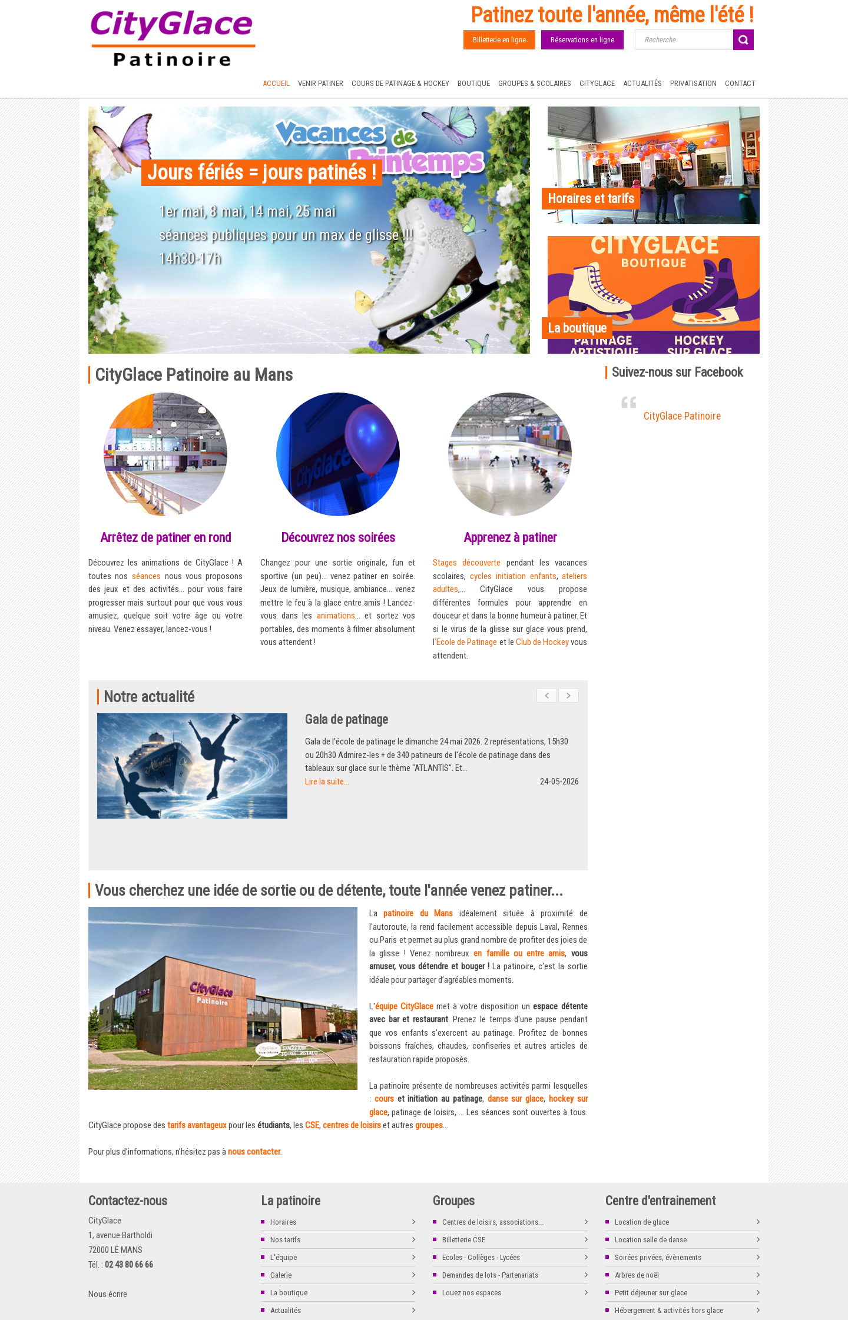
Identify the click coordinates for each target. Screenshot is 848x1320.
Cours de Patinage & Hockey (400, 83)
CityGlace (597, 83)
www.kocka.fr (741, 1304)
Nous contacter (233, 1304)
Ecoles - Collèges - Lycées (481, 1214)
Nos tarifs (285, 1196)
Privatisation (693, 83)
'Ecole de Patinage (466, 642)
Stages (447, 562)
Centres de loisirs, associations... (493, 1179)
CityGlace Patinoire (682, 416)
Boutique (474, 83)
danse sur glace (516, 1055)
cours (384, 1055)
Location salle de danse (651, 1196)
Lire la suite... (351, 781)
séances (148, 576)
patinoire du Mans (418, 870)
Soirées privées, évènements (658, 1214)
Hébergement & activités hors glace (669, 1267)
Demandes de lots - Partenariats (490, 1232)
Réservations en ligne (582, 39)
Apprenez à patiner (510, 537)
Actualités (642, 83)
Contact (740, 83)
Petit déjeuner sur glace (651, 1249)
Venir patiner (320, 83)
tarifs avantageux (197, 1082)
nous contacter (254, 1108)
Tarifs (153, 1304)
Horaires (283, 1179)
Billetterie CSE (463, 1196)
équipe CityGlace (404, 963)
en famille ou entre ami (517, 910)
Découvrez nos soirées (338, 537)
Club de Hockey (542, 642)
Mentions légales (111, 1304)
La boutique (288, 1249)
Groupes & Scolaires (534, 83)
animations (336, 615)
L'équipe (283, 1214)
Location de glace (642, 1179)
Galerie (281, 1232)
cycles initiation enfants (513, 576)
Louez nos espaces (471, 1249)
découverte (481, 562)
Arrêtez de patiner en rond (165, 537)
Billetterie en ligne (499, 39)
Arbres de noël (637, 1232)
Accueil (276, 83)
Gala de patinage (370, 719)
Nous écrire (107, 1251)
